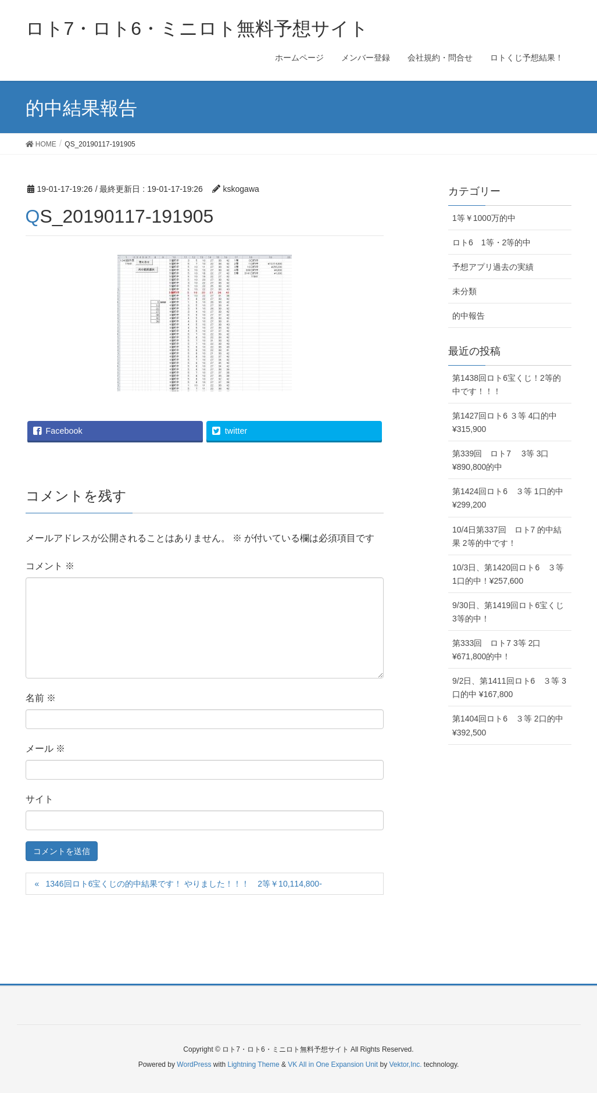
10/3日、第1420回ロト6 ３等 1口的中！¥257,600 (508, 574)
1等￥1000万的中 (484, 218)
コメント (50, 566)
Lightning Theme (254, 1064)
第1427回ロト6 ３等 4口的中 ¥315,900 (504, 422)
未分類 (464, 291)
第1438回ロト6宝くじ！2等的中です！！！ (506, 384)
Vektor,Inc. (405, 1064)
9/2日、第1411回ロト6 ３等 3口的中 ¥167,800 (509, 687)
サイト (39, 799)
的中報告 (468, 315)
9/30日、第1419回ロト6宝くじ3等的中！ (508, 612)
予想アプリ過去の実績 (493, 267)
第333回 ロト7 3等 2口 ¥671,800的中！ (496, 649)
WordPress (194, 1064)
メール (45, 748)
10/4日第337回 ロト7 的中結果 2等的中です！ (507, 536)
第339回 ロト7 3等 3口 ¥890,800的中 (500, 460)
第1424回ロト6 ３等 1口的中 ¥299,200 (507, 498)
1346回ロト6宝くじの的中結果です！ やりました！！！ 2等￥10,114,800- (187, 883)
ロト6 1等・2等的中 (491, 242)
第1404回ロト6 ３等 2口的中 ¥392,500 (507, 725)
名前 (41, 698)
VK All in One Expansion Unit (333, 1064)
